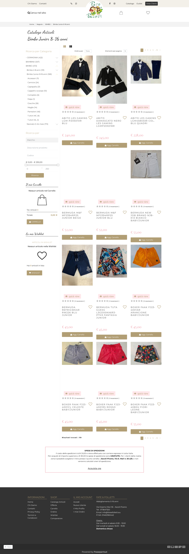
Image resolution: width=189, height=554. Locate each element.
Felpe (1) (31, 99)
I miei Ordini (79, 512)
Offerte (54, 505)
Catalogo (130, 3)
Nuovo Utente (79, 505)
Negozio (40, 24)
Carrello (54, 508)
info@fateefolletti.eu (111, 512)
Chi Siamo (32, 3)
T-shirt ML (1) (33, 120)
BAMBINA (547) (33, 62)
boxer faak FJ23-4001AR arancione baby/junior (143, 311)
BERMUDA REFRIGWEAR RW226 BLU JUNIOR (71, 311)
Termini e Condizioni (32, 516)
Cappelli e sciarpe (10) (37, 91)
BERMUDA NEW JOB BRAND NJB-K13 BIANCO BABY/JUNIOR (142, 217)
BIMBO (48, 24)
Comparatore (56, 518)
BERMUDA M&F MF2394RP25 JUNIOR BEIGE (72, 215)
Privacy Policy (34, 512)
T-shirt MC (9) (34, 116)
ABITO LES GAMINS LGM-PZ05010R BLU (74, 121)
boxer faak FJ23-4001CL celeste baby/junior (74, 407)
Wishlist (54, 515)
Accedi (76, 502)
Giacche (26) (33, 103)
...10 (156, 50)
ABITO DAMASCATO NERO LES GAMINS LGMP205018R (108, 122)
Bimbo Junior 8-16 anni (61, 24)
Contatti (43, 3)
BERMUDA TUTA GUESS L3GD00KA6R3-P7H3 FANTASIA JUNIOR (106, 312)
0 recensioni (79, 112)
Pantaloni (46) (34, 111)
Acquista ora (94, 464)
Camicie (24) (33, 82)
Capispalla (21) (34, 87)
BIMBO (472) (31, 66)
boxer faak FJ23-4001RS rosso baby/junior (108, 407)
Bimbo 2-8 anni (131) (35, 70)
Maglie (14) (32, 107)
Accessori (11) (33, 78)
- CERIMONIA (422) (34, 57)
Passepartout (100, 552)
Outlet (139, 3)
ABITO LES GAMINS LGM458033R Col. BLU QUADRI (143, 121)
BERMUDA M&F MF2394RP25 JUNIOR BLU (106, 215)
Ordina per (78, 51)
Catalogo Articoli (58, 502)
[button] (151, 4)
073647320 (105, 509)
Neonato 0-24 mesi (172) (37, 124)
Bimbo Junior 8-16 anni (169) (39, 74)
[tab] (65, 47)
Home (31, 24)
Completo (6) (33, 95)
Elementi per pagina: (113, 51)
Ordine (54, 512)
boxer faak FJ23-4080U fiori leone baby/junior (143, 409)
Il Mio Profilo (78, 508)
